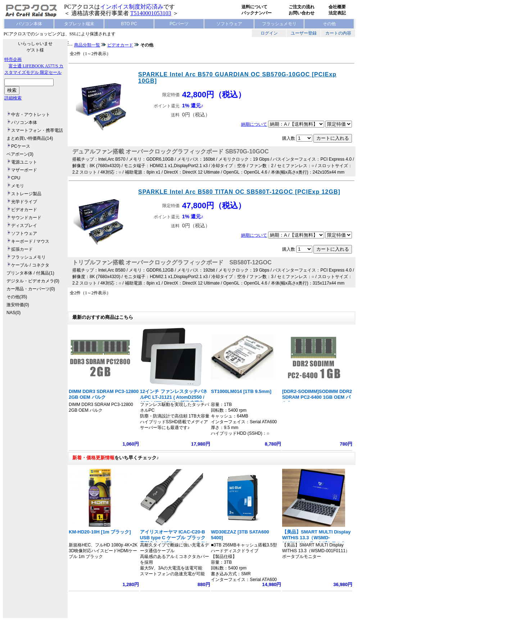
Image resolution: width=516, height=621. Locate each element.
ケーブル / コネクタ (30, 265)
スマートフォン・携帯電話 (37, 130)
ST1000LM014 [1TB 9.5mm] (241, 391)
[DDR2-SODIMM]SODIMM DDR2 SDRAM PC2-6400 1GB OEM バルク (317, 397)
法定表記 (337, 12)
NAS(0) (13, 312)
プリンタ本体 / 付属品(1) (30, 273)
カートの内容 (338, 33)
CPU (15, 177)
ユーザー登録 (304, 33)
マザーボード (24, 170)
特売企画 (13, 59)
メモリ (17, 185)
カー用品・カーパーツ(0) (30, 288)
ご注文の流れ (301, 6)
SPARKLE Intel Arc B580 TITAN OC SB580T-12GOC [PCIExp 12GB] (239, 192)
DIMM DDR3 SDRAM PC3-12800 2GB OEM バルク (104, 394)
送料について (254, 6)
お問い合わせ (301, 12)
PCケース (20, 146)
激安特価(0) (17, 304)
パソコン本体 (29, 23)
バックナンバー (256, 12)
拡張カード (22, 249)
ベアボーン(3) (19, 154)
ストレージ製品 (26, 193)
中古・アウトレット (30, 114)
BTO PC (129, 23)
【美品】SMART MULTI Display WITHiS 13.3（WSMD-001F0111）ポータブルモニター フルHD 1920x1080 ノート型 (316, 540)
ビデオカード (24, 209)
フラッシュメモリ (279, 23)
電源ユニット (24, 162)
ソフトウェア (229, 23)
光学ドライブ (24, 201)
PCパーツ (179, 23)
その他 (329, 23)
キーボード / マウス (30, 241)
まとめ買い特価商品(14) (29, 138)
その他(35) (16, 296)
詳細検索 (13, 97)
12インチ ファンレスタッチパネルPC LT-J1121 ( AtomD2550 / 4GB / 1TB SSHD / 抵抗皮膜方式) (173, 400)
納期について (254, 124)
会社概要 (337, 6)
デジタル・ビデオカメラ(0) (32, 280)
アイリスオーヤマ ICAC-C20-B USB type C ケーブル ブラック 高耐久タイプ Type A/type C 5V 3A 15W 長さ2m (173, 540)
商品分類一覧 (87, 45)
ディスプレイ (24, 225)
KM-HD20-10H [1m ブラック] (100, 532)
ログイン (269, 33)
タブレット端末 (79, 23)
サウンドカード (26, 217)
